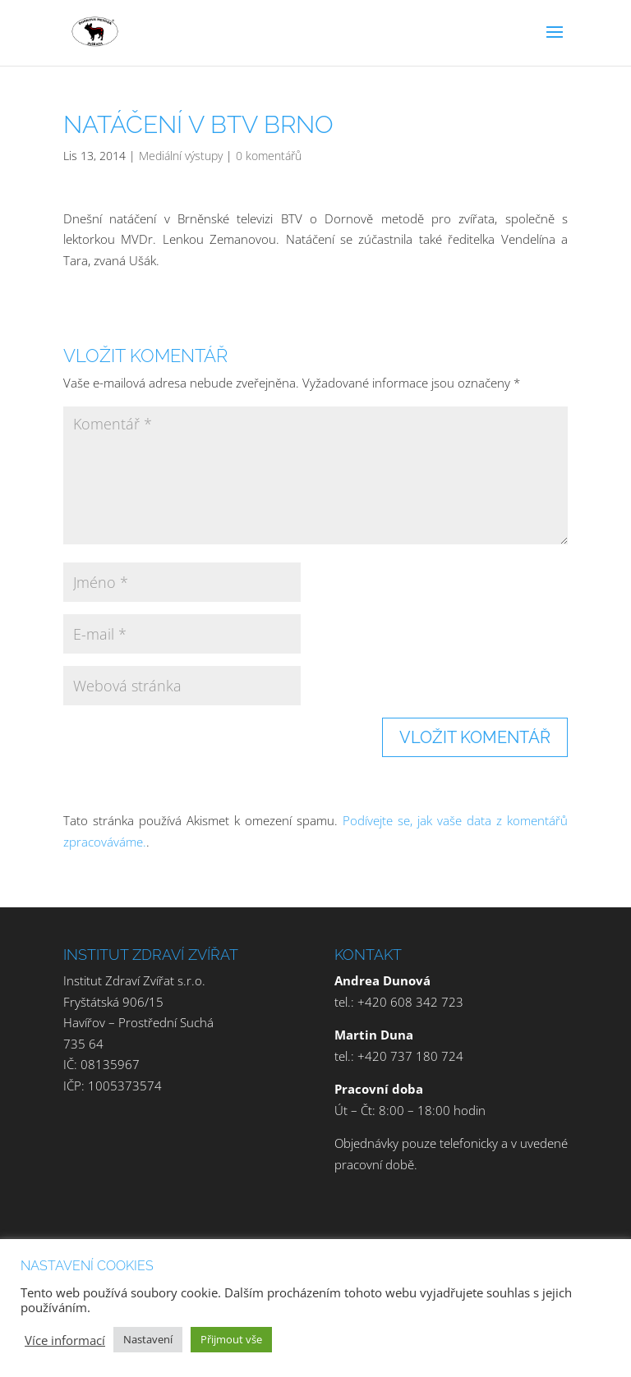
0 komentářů (269, 155)
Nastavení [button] (148, 1339)
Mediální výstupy (181, 155)
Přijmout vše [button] (231, 1339)
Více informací (65, 1340)
